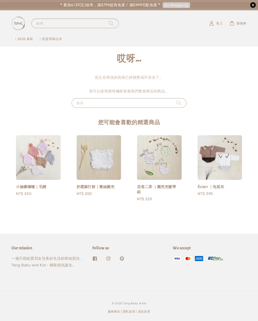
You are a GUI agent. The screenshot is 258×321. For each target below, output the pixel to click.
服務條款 (114, 311)
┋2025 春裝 (23, 39)
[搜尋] (111, 23)
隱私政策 (129, 311)
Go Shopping (176, 5)
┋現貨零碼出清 (50, 39)
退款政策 (144, 311)
